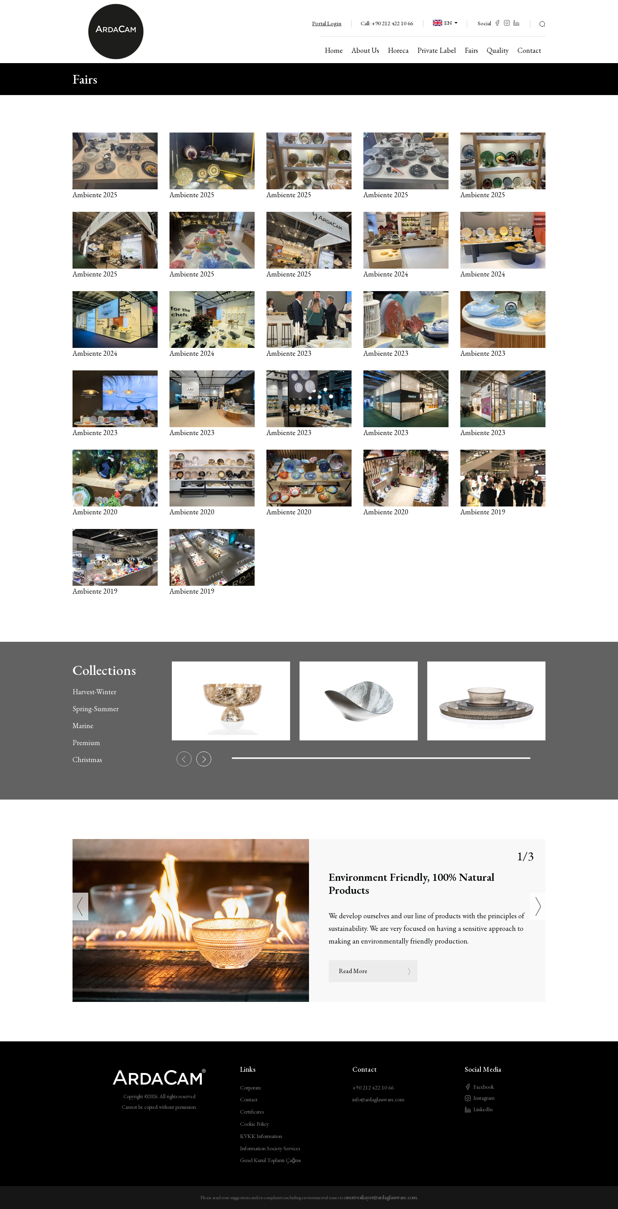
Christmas (87, 759)
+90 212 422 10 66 (392, 23)
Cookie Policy (254, 1123)
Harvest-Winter (94, 691)
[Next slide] (203, 758)
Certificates (252, 1111)
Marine (83, 725)
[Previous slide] (184, 758)
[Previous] (80, 906)
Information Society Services (270, 1148)
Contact (248, 1099)
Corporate (250, 1087)
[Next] (537, 906)
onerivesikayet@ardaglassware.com (380, 1197)
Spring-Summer (96, 708)
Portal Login (326, 23)
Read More (375, 970)
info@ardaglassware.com (378, 1099)
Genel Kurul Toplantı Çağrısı (270, 1160)
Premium (86, 742)
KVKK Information (261, 1136)
